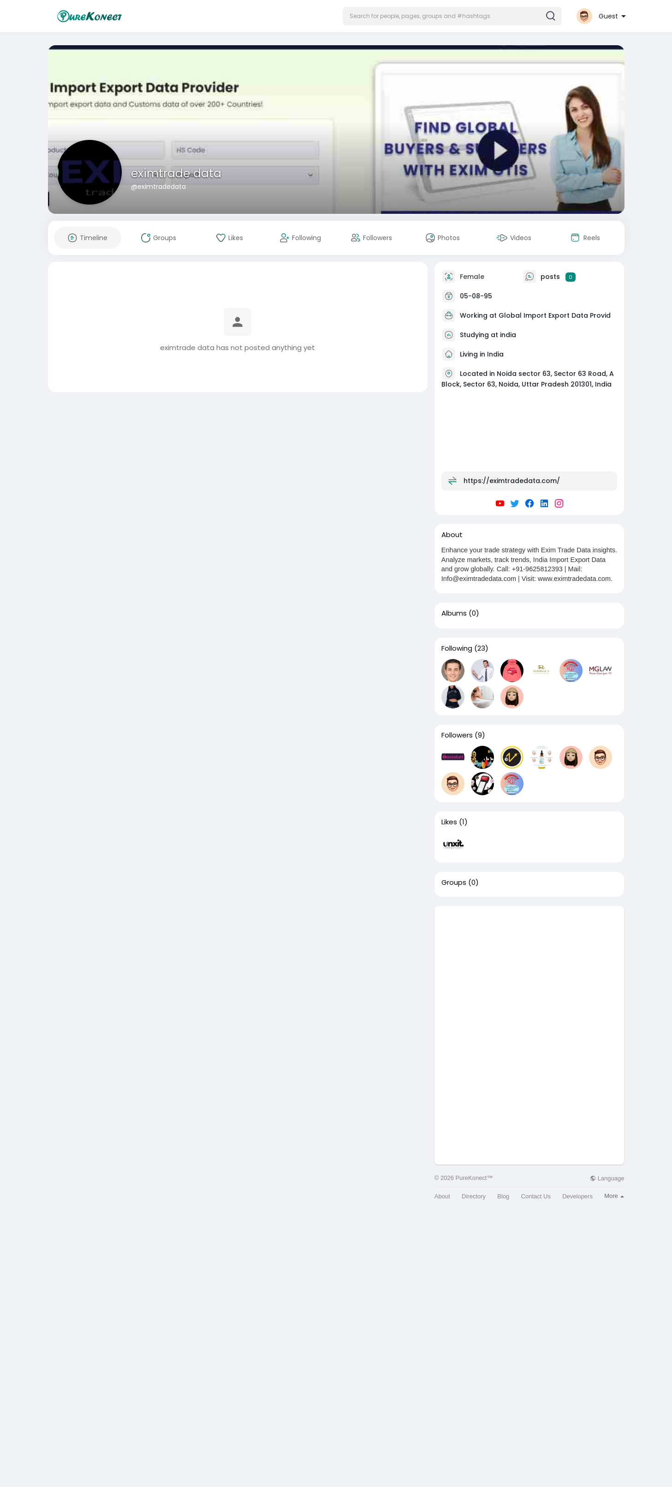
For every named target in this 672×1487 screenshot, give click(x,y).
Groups (453, 882)
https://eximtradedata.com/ (512, 480)
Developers (577, 1196)
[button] (452, 16)
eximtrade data (176, 173)
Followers (457, 735)
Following (456, 648)
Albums (454, 613)
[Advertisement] (529, 970)
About (442, 1196)
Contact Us (536, 1196)
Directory (474, 1196)
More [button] (614, 1195)
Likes (449, 822)
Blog (503, 1196)
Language (607, 1178)
